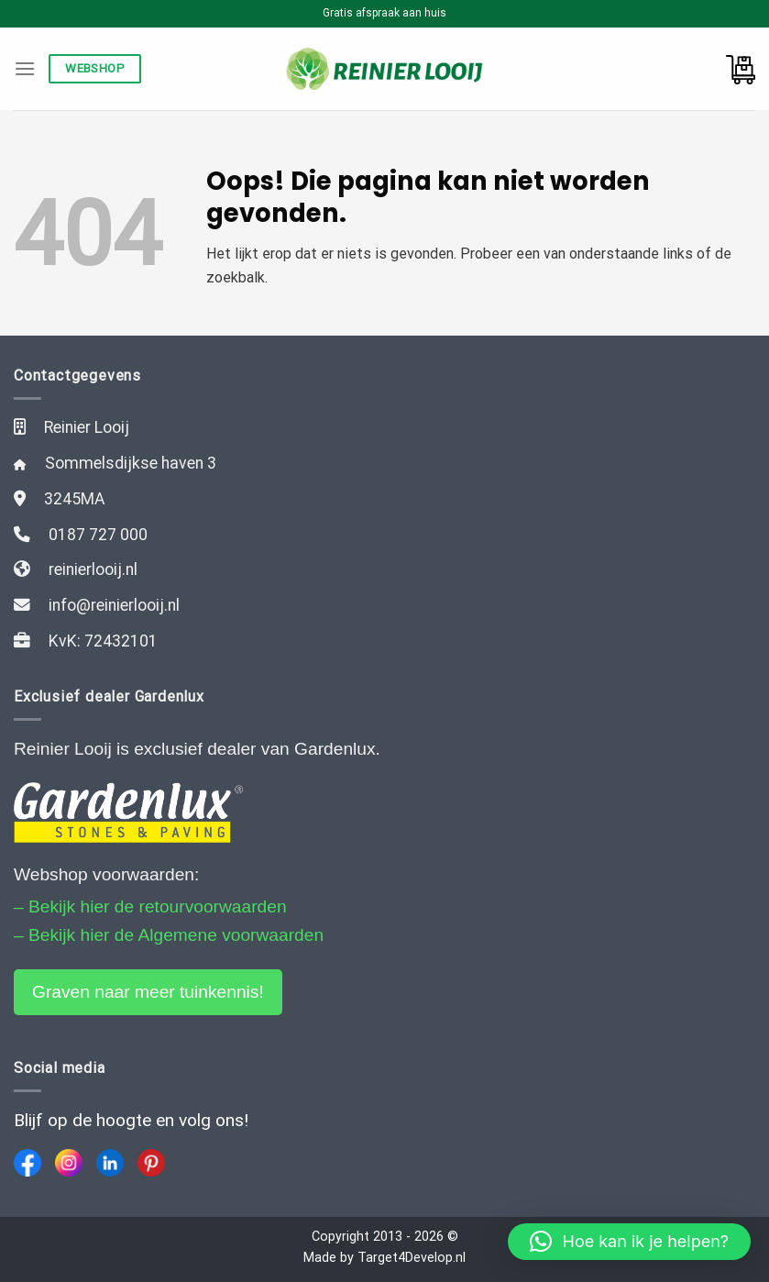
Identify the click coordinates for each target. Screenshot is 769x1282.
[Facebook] (27, 1163)
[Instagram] (68, 1163)
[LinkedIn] (110, 1163)
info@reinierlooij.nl (114, 605)
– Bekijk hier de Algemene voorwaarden (169, 935)
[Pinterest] (151, 1163)
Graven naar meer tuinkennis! (148, 991)
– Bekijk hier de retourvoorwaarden (150, 906)
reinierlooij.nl (93, 569)
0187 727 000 (98, 534)
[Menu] (25, 68)
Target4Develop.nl (411, 1257)
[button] (629, 1241)
